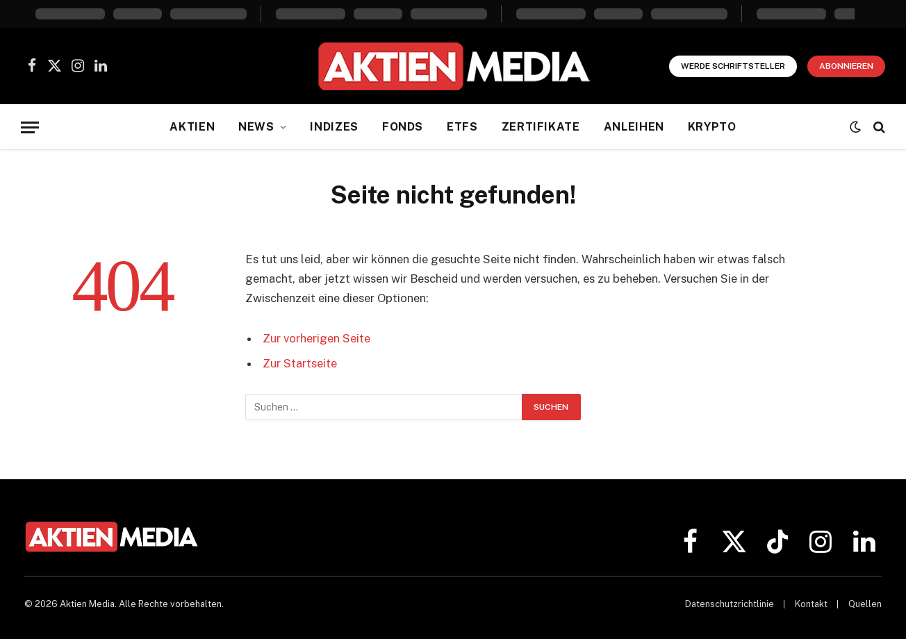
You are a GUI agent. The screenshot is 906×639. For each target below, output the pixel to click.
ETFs (462, 126)
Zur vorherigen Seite (316, 338)
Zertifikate (541, 126)
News (256, 126)
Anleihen (634, 126)
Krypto (712, 126)
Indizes (334, 126)
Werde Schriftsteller (733, 66)
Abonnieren (846, 66)
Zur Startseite (300, 363)
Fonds (402, 126)
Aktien (192, 126)
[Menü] (30, 127)
